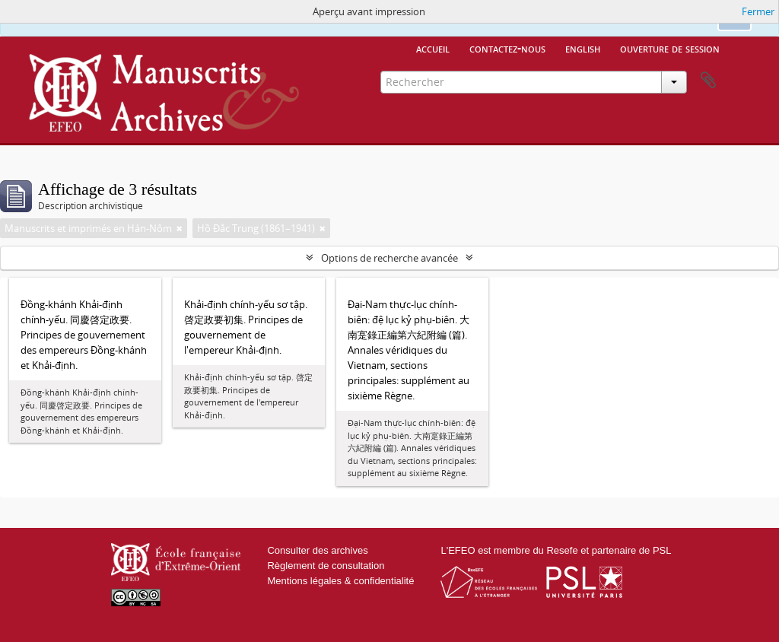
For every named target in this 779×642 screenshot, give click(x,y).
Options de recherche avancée (389, 258)
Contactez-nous (507, 48)
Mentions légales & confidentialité (340, 580)
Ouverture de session (670, 48)
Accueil (433, 48)
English (582, 48)
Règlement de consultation (325, 565)
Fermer (758, 11)
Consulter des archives (317, 550)
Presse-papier (708, 81)
